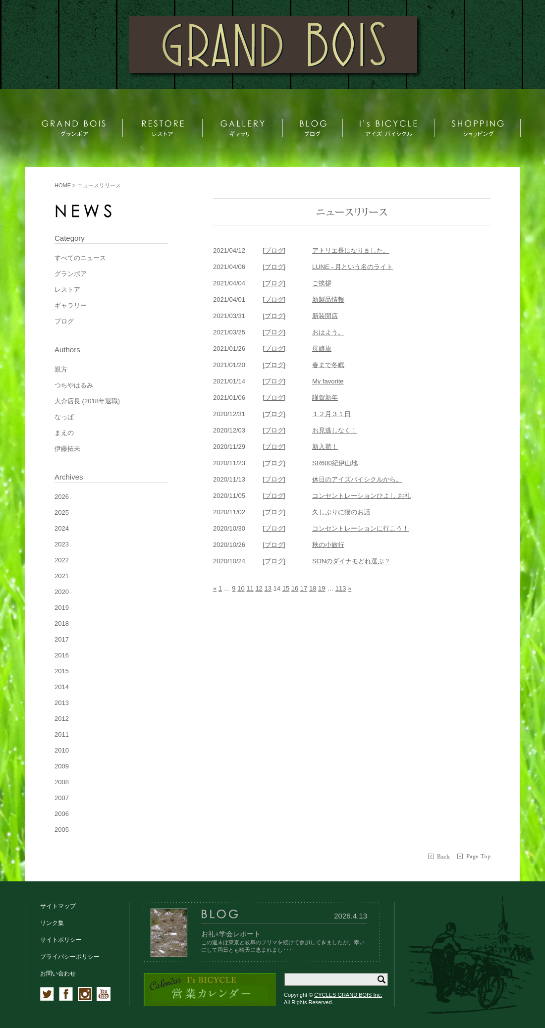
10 (240, 588)
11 (249, 588)
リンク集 (52, 923)
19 (321, 588)
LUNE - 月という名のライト (352, 267)
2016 (61, 655)
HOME (62, 185)
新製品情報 (328, 299)
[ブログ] (274, 250)
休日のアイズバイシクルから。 (357, 479)
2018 (61, 623)
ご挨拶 (321, 283)
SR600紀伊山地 (335, 463)
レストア (67, 289)
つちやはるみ (73, 385)
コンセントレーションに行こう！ (360, 528)
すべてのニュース (80, 258)
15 (285, 588)
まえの (64, 432)
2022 (61, 560)
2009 (61, 766)
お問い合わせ (58, 973)
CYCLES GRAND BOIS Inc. (348, 995)
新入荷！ (325, 446)
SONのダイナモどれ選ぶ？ (351, 561)
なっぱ (64, 417)
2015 (61, 671)
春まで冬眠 (328, 365)
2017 (61, 639)
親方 (60, 369)
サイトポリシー (61, 939)
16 (294, 588)
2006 (61, 813)
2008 (61, 782)
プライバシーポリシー (70, 956)
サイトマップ (58, 906)
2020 (61, 591)
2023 (61, 544)
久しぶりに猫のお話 (341, 512)
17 (303, 588)
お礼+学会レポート (231, 934)
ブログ (64, 321)
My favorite (328, 381)
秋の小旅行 (328, 544)
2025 (61, 512)
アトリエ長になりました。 (350, 250)
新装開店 (325, 316)
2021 (61, 576)
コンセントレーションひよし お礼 (361, 495)
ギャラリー (70, 305)
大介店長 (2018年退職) (87, 401)
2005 (61, 829)
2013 (61, 702)
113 (340, 588)
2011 (61, 734)
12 (258, 588)
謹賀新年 (325, 397)
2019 (61, 607)
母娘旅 (321, 348)
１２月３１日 (331, 414)
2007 (61, 798)
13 (267, 588)
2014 (61, 687)
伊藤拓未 (67, 448)
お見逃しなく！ (334, 430)
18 (312, 588)
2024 (61, 528)
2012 (61, 718)
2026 (61, 496)
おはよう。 (328, 332)
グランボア (70, 273)
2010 (61, 750)
